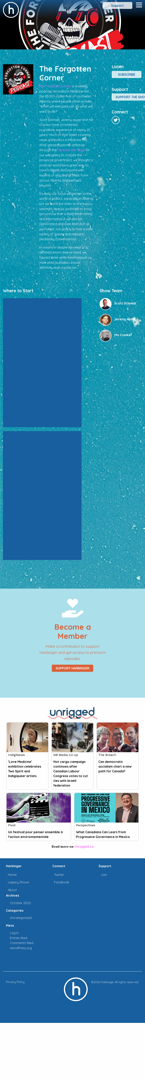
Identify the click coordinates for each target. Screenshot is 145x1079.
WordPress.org (21, 948)
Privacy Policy (15, 982)
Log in (14, 933)
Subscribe (126, 74)
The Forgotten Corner (55, 86)
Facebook (61, 882)
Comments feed (21, 943)
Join (104, 875)
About (12, 890)
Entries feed (18, 938)
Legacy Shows (18, 882)
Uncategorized (21, 918)
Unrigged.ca (83, 846)
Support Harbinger (72, 668)
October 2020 (20, 903)
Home (12, 875)
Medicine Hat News (71, 150)
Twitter (59, 875)
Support (117, 6)
